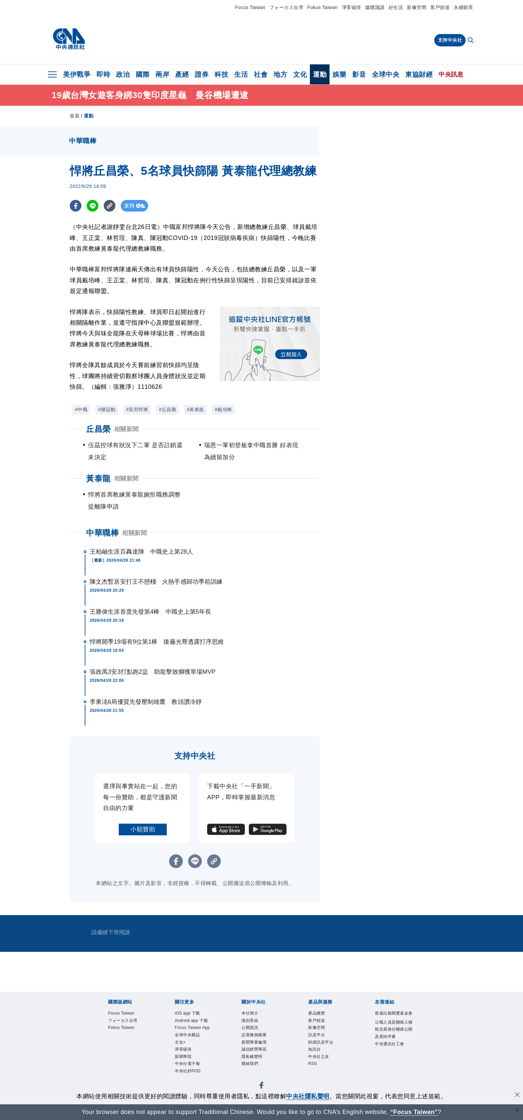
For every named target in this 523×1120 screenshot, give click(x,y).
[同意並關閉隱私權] (517, 1095)
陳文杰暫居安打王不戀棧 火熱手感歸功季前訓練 (156, 581)
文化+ (277, 1033)
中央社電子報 (352, 1033)
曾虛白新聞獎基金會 (122, 1087)
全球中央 (385, 74)
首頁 (74, 115)
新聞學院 (321, 1033)
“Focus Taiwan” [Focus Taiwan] (414, 1112)
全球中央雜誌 (250, 1033)
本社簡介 (107, 1051)
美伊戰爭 (76, 74)
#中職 (81, 409)
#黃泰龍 (195, 409)
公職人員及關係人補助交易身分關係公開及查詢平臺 (221, 1087)
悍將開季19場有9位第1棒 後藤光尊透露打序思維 (157, 641)
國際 (142, 74)
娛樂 (339, 74)
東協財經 (419, 74)
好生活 (396, 7)
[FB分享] (75, 206)
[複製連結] (109, 206)
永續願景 (463, 7)
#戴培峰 (223, 409)
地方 (280, 74)
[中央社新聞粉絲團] (97, 997)
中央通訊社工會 (314, 1087)
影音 (359, 74)
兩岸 (162, 74)
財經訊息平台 (211, 1069)
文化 (300, 74)
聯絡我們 (323, 1051)
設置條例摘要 (187, 1051)
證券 (201, 74)
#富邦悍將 (137, 409)
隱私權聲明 (295, 1051)
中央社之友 (264, 1069)
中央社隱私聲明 (308, 1096)
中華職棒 (102, 532)
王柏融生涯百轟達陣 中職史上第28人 (141, 551)
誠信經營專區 (261, 1051)
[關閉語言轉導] (517, 1111)
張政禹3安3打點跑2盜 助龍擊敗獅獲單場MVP (152, 671)
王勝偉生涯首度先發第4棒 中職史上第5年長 (150, 611)
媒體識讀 (375, 7)
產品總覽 (107, 1069)
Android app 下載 (156, 1033)
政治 (123, 74)
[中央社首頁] (69, 39)
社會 (261, 74)
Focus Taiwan (250, 7)
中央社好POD (390, 1033)
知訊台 (239, 1069)
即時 (103, 74)
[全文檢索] (471, 40)
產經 (182, 74)
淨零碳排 (351, 7)
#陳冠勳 (106, 409)
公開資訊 (156, 1051)
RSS (286, 1069)
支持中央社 (450, 40)
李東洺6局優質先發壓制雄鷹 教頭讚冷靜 (146, 701)
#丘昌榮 (167, 409)
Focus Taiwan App (205, 1033)
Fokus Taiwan (322, 7)
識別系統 (131, 1051)
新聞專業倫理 (224, 1051)
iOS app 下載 (113, 1033)
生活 (241, 74)
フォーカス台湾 (287, 7)
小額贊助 (142, 829)
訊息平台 (181, 1069)
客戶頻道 (440, 7)
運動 (320, 74)
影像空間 (416, 7)
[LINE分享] (92, 206)
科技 (221, 74)
